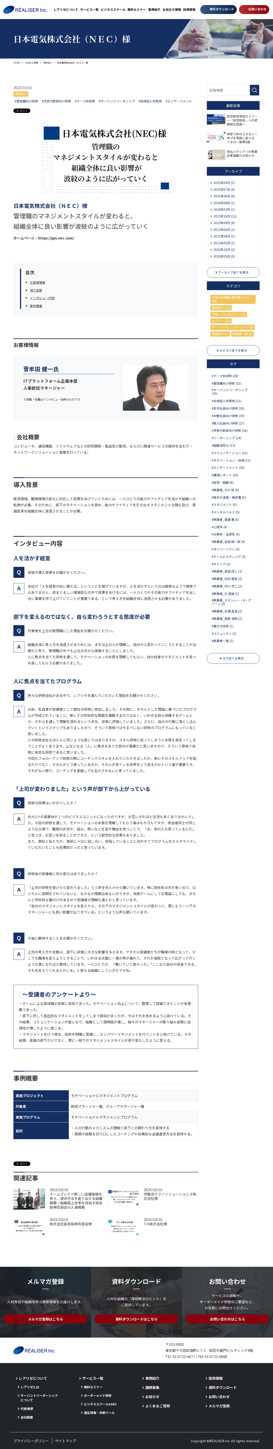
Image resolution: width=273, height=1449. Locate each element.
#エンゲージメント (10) (228, 467)
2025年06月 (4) (224, 196)
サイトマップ (65, 1440)
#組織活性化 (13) (223, 445)
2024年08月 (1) (224, 203)
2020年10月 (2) (224, 249)
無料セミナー (136, 9)
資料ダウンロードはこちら (136, 1319)
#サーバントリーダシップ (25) (230, 392)
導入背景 (37, 290)
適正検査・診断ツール (99, 1412)
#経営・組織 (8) (222, 482)
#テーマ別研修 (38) (225, 376)
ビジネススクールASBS (100, 1404)
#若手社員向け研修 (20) (228, 408)
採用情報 (189, 9)
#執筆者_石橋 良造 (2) (227, 611)
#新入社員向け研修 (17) (228, 423)
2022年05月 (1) (224, 229)
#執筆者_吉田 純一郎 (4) (228, 541)
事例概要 (37, 305)
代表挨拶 (27, 1408)
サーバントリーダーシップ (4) (232, 327)
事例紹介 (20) (221, 307)
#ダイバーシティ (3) (225, 549)
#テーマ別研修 (85, 101)
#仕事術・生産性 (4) (226, 534)
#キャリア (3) (221, 564)
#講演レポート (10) (225, 475)
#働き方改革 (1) (222, 626)
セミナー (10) (221, 321)
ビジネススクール (113, 9)
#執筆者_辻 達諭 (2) (225, 593)
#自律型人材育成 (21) (226, 401)
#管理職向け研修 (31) (226, 383)
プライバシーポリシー (31, 1440)
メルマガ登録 (219, 1405)
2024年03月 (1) (224, 209)
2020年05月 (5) (224, 256)
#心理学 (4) (219, 527)
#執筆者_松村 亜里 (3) (227, 578)
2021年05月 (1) (224, 243)
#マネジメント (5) (224, 504)
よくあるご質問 (157, 1405)
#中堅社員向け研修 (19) (228, 416)
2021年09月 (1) (224, 236)
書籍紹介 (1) (220, 334)
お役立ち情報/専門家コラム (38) (231, 299)
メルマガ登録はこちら (45, 1319)
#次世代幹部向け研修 (56, 101)
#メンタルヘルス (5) (226, 512)
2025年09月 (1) (224, 182)
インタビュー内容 (44, 297)
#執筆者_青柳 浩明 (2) (227, 618)
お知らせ (152, 1396)
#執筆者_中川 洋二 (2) (227, 586)
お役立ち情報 (172, 9)
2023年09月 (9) (224, 223)
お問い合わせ (257, 9)
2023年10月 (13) (225, 216)
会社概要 (27, 1417)
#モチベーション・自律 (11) (231, 460)
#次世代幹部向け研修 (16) (230, 430)
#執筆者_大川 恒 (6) (225, 490)
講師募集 (152, 1387)
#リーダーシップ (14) (226, 438)
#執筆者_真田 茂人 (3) (227, 571)
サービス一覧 (89, 9)
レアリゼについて (66, 9)
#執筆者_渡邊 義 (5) (225, 519)
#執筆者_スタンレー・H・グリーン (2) (231, 602)
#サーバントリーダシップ (117, 101)
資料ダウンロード (221, 9)
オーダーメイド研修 (97, 1395)
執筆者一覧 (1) (243, 334)
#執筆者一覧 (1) (222, 641)
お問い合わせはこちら (227, 1319)
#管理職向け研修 (26, 101)
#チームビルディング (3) (229, 556)
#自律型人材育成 (150, 101)
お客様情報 (38, 282)
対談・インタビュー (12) (229, 314)
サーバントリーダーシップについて (39, 1397)
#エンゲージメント (179, 101)
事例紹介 (154, 9)
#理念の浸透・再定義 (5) (229, 497)
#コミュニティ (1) (224, 633)
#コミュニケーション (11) (230, 453)
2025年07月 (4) (224, 189)
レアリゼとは (30, 1387)
